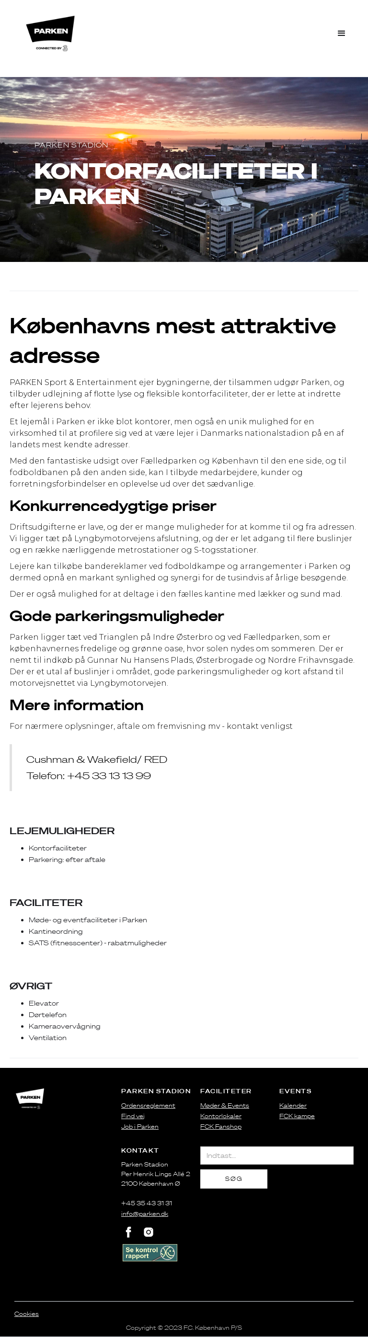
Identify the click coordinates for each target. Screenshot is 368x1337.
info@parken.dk (144, 1214)
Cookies (26, 1314)
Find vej (133, 1116)
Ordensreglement (148, 1105)
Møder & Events (224, 1105)
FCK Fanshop (221, 1126)
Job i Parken (140, 1126)
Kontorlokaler (221, 1116)
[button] (342, 33)
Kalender (293, 1105)
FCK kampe (297, 1116)
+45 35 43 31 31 (146, 1203)
